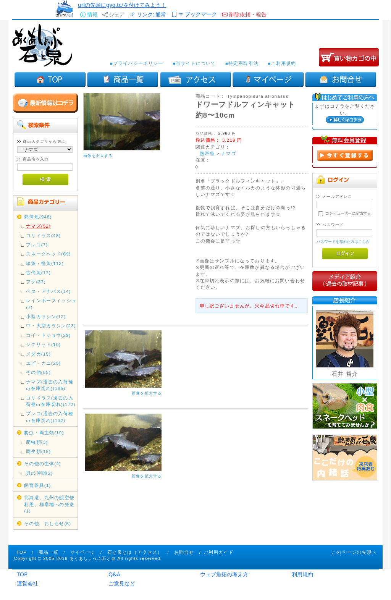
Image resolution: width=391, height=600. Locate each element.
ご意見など (121, 583)
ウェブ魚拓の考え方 (224, 574)
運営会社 (27, 583)
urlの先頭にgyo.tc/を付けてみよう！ (122, 4)
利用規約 (302, 574)
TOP (22, 574)
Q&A (114, 574)
